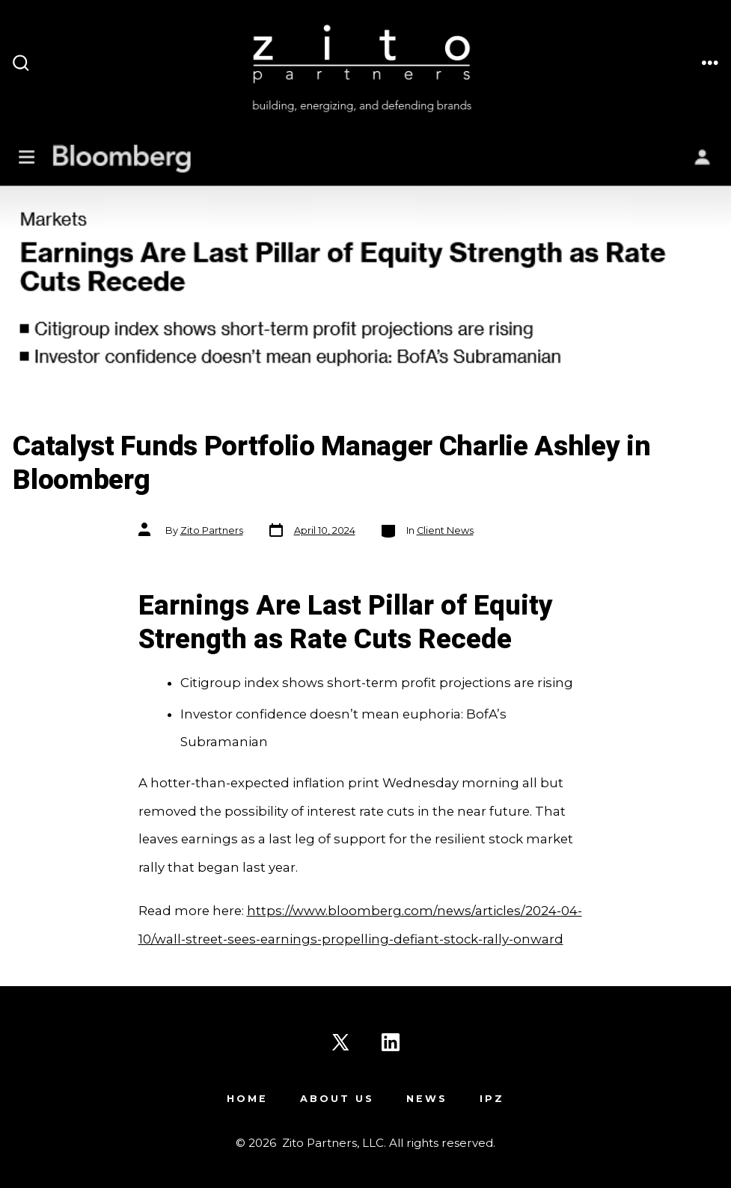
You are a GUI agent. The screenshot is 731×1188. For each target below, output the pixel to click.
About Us (337, 1098)
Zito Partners (211, 530)
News (426, 1098)
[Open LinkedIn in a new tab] (391, 1042)
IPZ (492, 1098)
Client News (445, 530)
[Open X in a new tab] (340, 1042)
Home (247, 1098)
